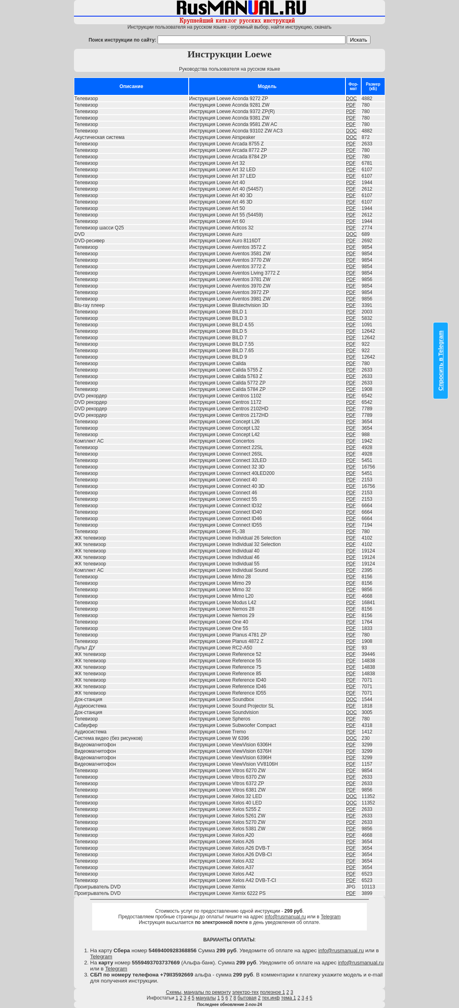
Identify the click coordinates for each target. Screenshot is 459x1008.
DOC (351, 98)
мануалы (206, 998)
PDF (351, 105)
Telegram (331, 917)
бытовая (247, 998)
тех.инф (271, 998)
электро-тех (245, 992)
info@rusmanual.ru (285, 917)
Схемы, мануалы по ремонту (198, 992)
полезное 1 (272, 992)
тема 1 (288, 998)
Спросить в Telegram (441, 360)
